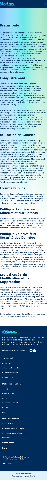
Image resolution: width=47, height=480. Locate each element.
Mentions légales (23, 474)
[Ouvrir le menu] (45, 3)
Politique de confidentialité (23, 476)
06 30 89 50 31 (8, 464)
